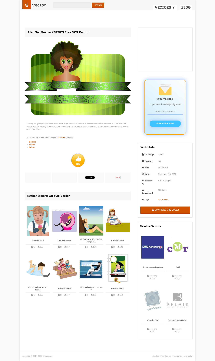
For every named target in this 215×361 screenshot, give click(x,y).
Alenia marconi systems (153, 267)
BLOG (186, 7)
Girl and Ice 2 (38, 241)
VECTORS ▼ (165, 7)
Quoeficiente (152, 320)
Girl (159, 199)
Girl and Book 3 (64, 289)
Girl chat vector (64, 241)
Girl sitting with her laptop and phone (91, 240)
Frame (32, 147)
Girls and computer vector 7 (91, 288)
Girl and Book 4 (117, 289)
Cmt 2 (177, 267)
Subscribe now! (165, 123)
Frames (62, 137)
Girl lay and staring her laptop (38, 288)
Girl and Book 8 (117, 241)
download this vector (165, 209)
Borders (32, 142)
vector (39, 5)
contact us (166, 356)
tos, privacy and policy (183, 356)
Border (32, 144)
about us (155, 356)
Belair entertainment (177, 320)
